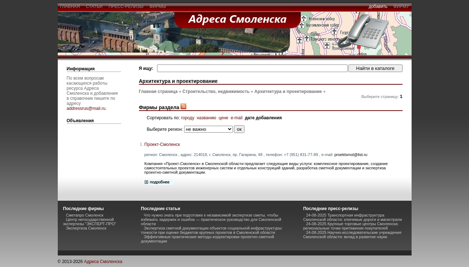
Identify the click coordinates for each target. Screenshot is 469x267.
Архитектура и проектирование (288, 91)
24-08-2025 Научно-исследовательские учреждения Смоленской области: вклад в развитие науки (352, 234)
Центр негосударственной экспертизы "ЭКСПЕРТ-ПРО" (89, 221)
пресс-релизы (126, 6)
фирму (401, 6)
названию (206, 117)
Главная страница (158, 91)
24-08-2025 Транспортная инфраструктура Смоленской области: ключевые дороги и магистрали (352, 217)
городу (187, 117)
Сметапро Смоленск (85, 215)
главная (70, 6)
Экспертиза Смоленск (86, 228)
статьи (94, 6)
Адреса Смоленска (103, 261)
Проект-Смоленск (162, 144)
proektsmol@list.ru (350, 154)
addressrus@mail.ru (86, 108)
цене (224, 117)
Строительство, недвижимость (215, 91)
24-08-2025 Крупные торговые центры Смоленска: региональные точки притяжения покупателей (351, 226)
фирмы (158, 6)
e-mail (237, 117)
